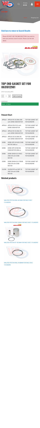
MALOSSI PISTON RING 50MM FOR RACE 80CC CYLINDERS (21, 222)
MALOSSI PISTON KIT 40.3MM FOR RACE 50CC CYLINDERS (21, 242)
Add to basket (17, 96)
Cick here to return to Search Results (15, 30)
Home (24, 17)
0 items (25, 4)
